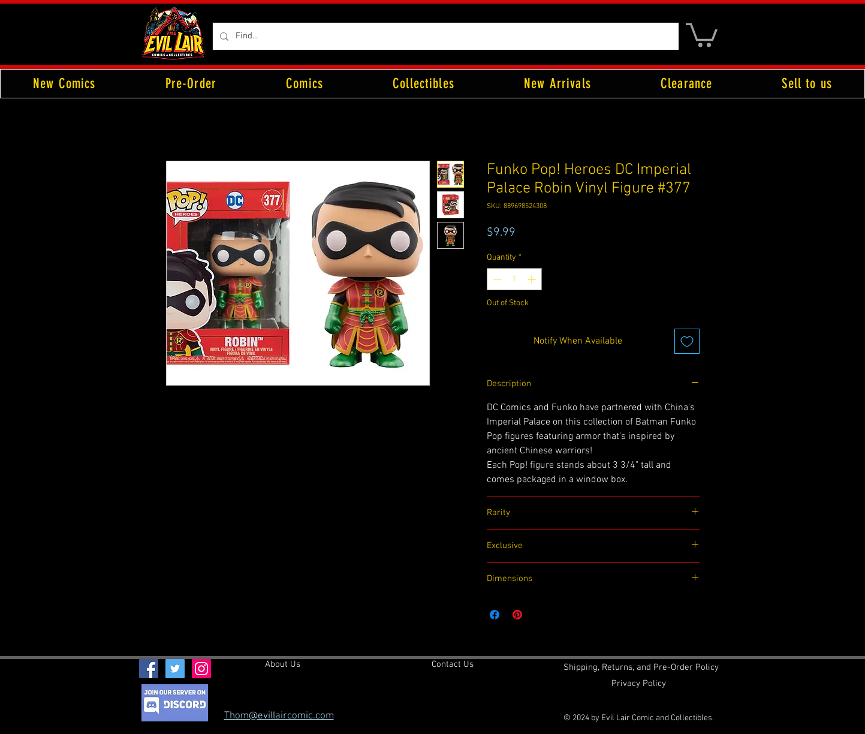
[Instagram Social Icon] (201, 668)
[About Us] (282, 665)
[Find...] (444, 36)
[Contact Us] (453, 665)
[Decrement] (496, 279)
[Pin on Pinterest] (517, 614)
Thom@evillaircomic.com (279, 716)
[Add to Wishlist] (687, 341)
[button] (702, 33)
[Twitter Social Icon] (175, 668)
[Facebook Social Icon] (148, 668)
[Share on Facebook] (494, 614)
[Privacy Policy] (638, 684)
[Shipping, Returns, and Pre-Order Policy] (641, 668)
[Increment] (532, 279)
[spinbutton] (514, 279)
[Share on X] (540, 614)
